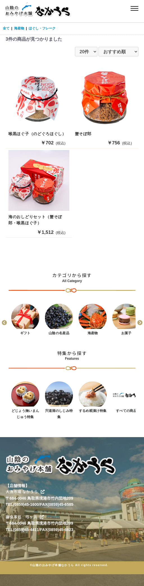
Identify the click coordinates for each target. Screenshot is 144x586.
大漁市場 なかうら (25, 491)
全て (6, 28)
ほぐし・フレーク (42, 28)
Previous (4, 323)
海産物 (19, 28)
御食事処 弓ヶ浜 (25, 517)
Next (140, 323)
